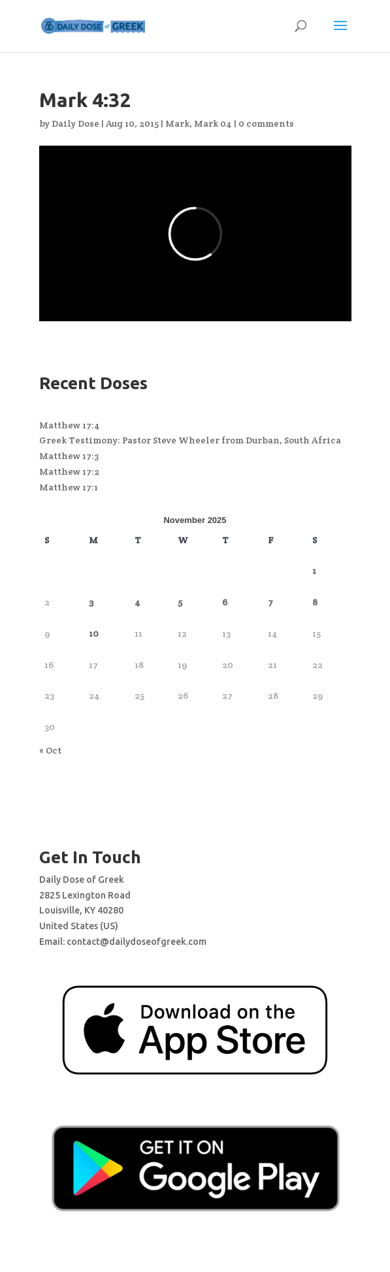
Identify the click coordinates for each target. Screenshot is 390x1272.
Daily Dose (75, 123)
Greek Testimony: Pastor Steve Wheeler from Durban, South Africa (190, 440)
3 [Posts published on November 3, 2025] (91, 602)
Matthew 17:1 (68, 487)
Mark (177, 123)
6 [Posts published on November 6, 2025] (224, 602)
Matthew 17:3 (69, 456)
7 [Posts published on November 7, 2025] (270, 602)
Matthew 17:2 (69, 471)
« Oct (50, 750)
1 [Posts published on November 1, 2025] (314, 571)
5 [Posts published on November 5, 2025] (180, 602)
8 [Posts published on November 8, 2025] (314, 602)
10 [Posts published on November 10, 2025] (94, 633)
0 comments (266, 123)
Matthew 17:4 (69, 425)
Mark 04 (213, 123)
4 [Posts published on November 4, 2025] (137, 602)
